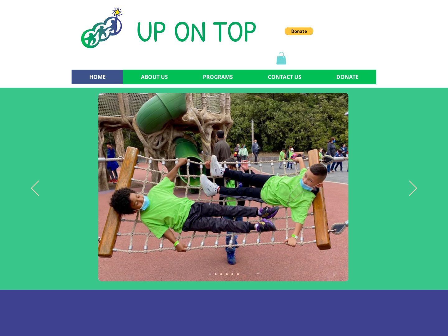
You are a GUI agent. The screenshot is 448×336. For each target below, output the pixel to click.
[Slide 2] (216, 274)
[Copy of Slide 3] (227, 274)
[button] (299, 31)
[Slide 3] (221, 274)
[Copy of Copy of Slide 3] (232, 274)
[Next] (413, 189)
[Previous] (35, 189)
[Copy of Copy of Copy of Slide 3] (238, 274)
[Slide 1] (210, 274)
